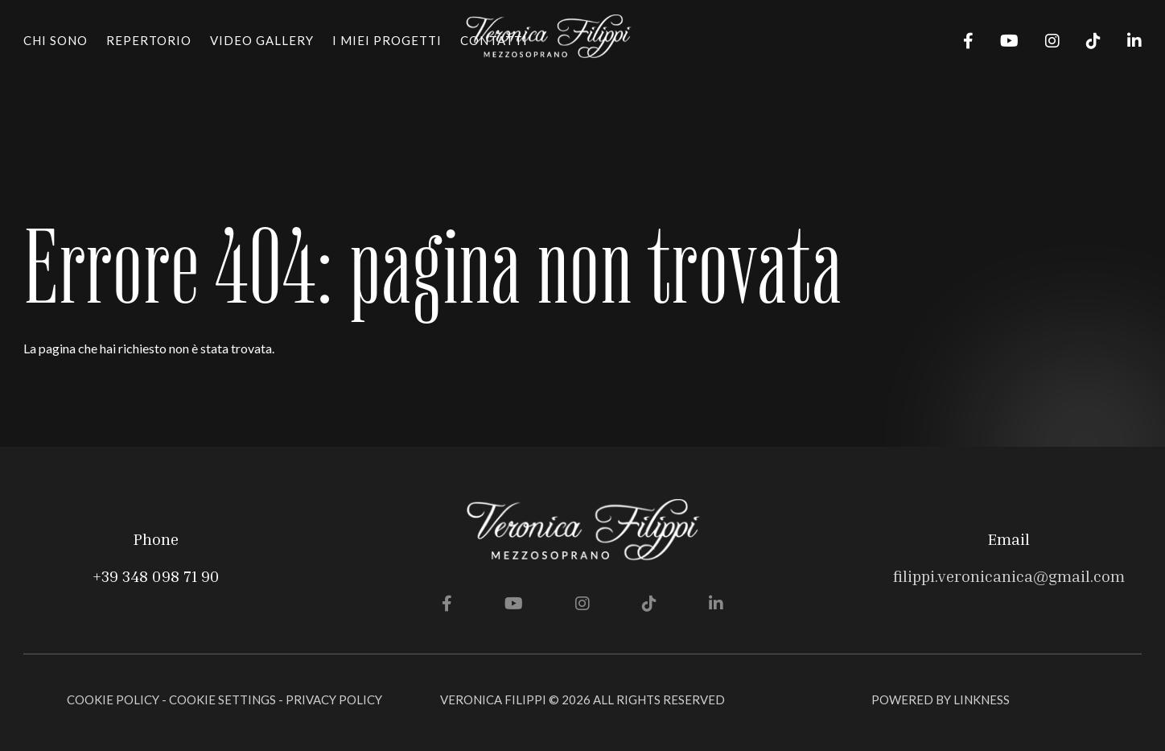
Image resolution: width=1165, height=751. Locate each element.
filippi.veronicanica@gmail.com (1009, 575)
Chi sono (55, 40)
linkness (981, 699)
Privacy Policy (334, 699)
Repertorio (148, 40)
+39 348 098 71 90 (156, 575)
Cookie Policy (113, 699)
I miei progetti (387, 40)
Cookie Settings (222, 699)
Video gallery (262, 40)
